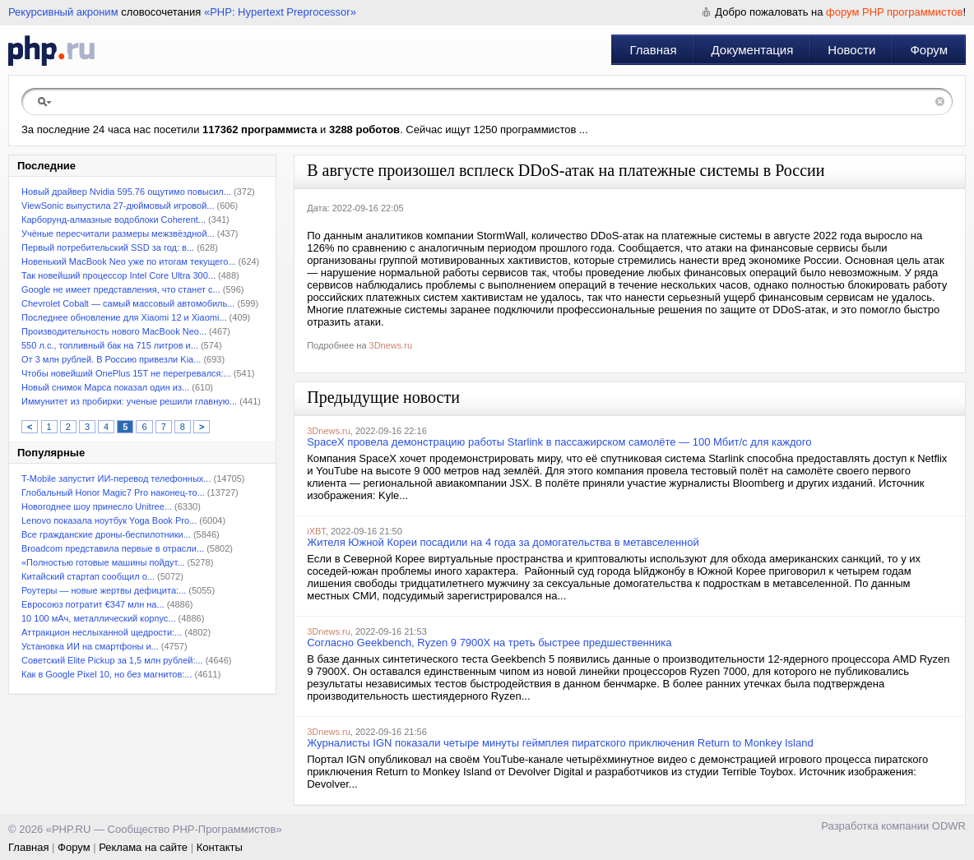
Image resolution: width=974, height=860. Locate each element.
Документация (753, 50)
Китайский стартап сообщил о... (88, 576)
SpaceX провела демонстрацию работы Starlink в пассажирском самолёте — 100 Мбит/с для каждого (559, 442)
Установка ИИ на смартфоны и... (90, 646)
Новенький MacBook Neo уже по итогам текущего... (128, 261)
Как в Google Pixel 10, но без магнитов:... (106, 674)
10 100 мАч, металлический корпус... (98, 618)
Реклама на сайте (143, 847)
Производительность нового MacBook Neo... (113, 331)
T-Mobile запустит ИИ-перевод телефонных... (116, 478)
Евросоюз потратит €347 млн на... (93, 604)
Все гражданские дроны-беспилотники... (106, 534)
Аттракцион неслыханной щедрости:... (101, 632)
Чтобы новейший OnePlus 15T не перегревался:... (126, 373)
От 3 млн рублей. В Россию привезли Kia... (111, 359)
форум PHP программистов (894, 12)
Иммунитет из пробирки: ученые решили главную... (129, 401)
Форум (929, 50)
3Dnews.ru (391, 345)
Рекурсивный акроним (63, 12)
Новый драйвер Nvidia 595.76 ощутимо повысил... (126, 192)
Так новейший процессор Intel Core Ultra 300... (118, 275)
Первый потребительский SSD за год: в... (107, 247)
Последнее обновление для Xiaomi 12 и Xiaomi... (124, 317)
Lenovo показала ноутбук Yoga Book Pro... (109, 520)
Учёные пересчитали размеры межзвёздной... (118, 233)
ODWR (949, 826)
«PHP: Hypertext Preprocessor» (280, 12)
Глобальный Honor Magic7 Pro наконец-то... (113, 492)
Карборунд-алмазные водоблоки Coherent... (113, 219)
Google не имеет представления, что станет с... (120, 289)
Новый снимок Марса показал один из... (105, 387)
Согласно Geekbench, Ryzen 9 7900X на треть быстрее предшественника (489, 642)
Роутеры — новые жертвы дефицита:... (103, 590)
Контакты (220, 847)
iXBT (316, 531)
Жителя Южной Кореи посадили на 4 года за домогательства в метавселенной (503, 542)
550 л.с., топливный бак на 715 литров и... (109, 345)
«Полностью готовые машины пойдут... (103, 562)
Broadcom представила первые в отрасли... (112, 548)
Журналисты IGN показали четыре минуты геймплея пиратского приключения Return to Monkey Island (560, 743)
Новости (851, 50)
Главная (652, 50)
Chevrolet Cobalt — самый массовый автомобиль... (127, 303)
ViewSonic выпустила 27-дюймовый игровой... (117, 205)
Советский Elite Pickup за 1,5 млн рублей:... (112, 660)
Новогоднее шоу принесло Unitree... (96, 506)
